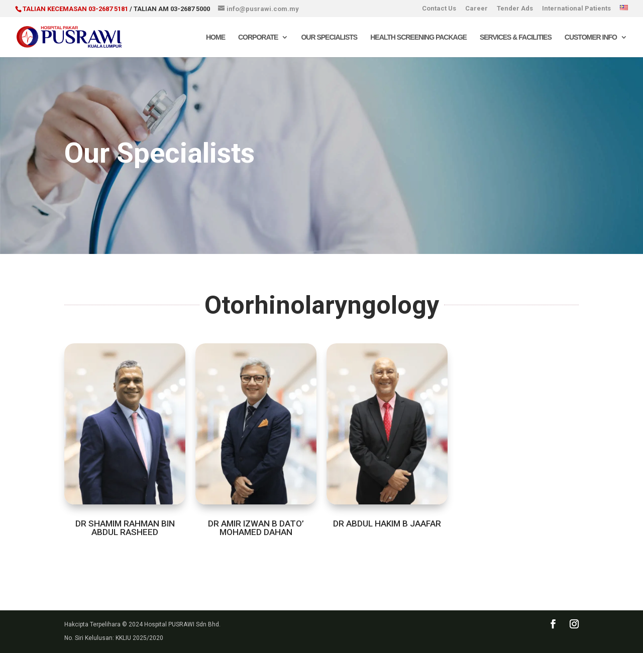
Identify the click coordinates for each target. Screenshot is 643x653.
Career (476, 8)
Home (215, 37)
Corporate (258, 37)
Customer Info (591, 37)
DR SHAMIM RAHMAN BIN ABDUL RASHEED (125, 527)
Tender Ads (515, 8)
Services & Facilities (516, 37)
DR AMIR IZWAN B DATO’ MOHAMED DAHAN (256, 527)
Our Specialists (329, 37)
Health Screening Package (418, 37)
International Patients (576, 8)
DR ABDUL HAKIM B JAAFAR (387, 523)
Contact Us (439, 8)
